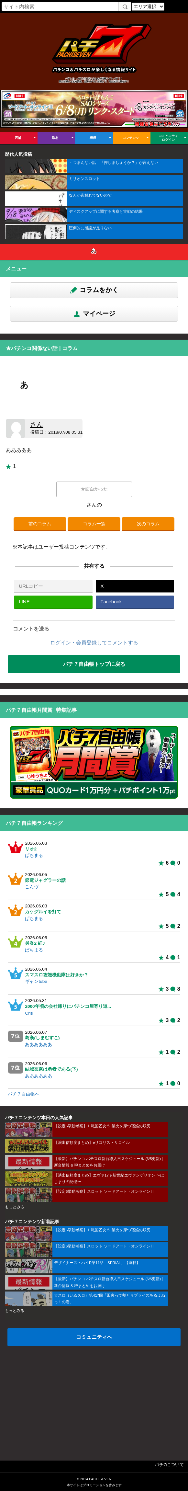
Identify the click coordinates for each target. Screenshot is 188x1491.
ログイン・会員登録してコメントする (94, 642)
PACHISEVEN (100, 1479)
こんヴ (32, 886)
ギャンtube (36, 981)
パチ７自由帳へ (23, 1094)
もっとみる (14, 1207)
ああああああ (38, 1044)
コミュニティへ (94, 1337)
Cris (29, 1013)
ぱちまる (34, 855)
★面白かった (94, 489)
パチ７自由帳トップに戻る (94, 664)
